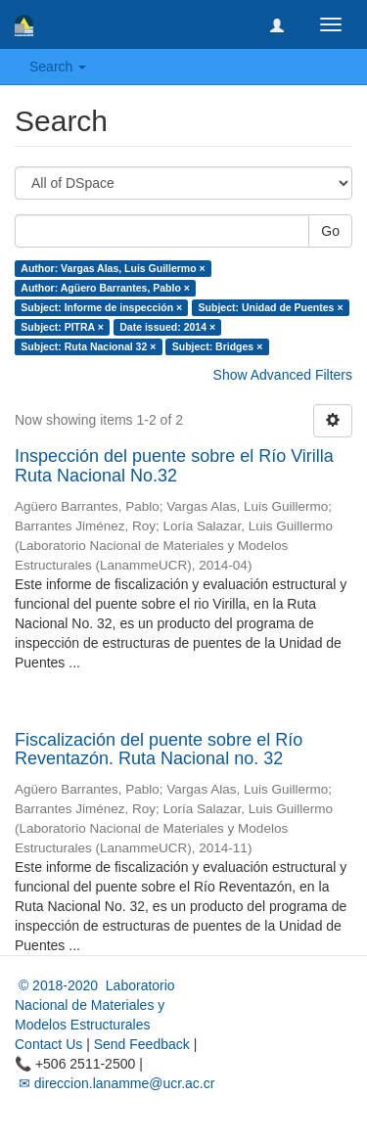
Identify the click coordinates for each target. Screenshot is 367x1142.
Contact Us (48, 1044)
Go (330, 231)
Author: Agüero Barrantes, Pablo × (105, 288)
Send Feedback (142, 1044)
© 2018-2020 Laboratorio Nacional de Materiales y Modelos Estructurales (95, 1005)
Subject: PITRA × (62, 327)
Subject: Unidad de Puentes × (271, 307)
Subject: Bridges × (217, 346)
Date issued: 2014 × (167, 327)
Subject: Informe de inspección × (101, 307)
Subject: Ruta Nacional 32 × (88, 346)
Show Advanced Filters (282, 375)
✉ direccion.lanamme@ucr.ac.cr (114, 1083)
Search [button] (57, 66)
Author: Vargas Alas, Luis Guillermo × (113, 268)
